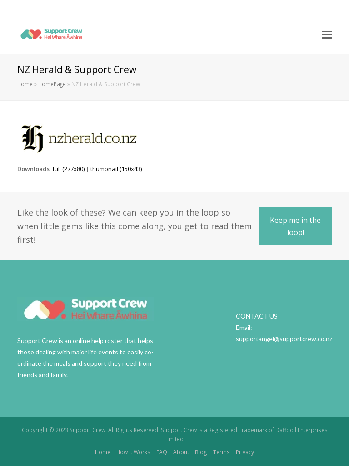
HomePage (52, 84)
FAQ (161, 452)
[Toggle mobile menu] (327, 34)
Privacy (245, 452)
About (181, 452)
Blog (201, 452)
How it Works (133, 452)
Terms (221, 452)
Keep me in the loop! (295, 226)
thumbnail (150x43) (116, 169)
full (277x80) (68, 169)
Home (25, 84)
